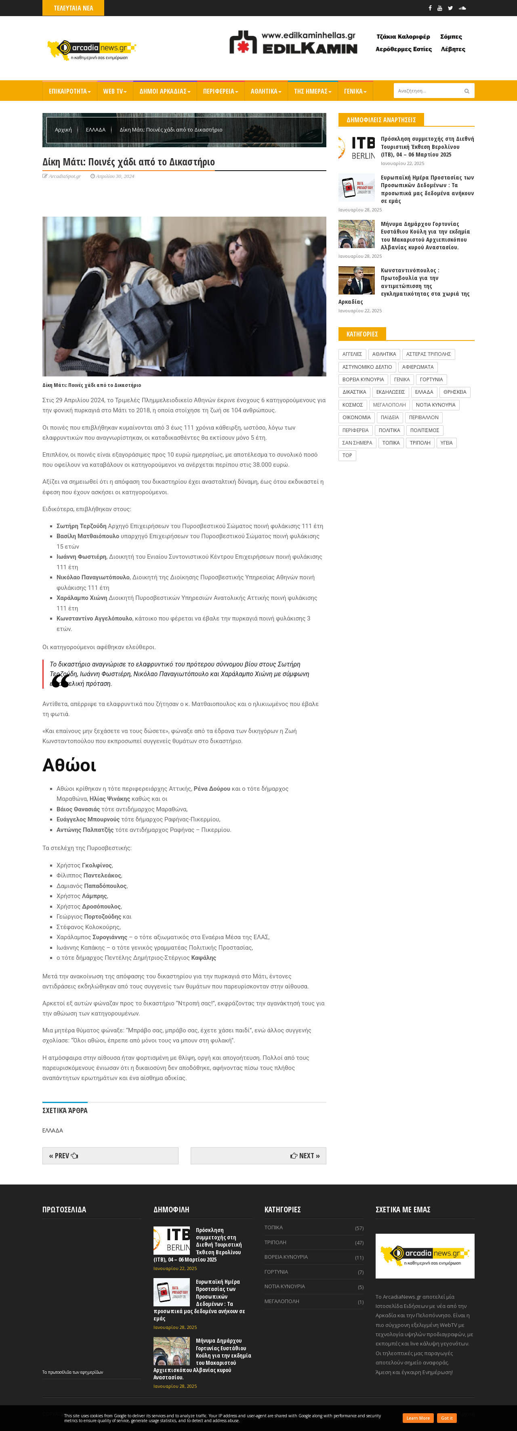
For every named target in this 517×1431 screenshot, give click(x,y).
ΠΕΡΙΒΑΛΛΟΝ (424, 417)
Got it (447, 1418)
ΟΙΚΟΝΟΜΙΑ (357, 417)
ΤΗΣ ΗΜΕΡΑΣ (313, 91)
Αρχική (64, 129)
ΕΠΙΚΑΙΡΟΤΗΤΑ (70, 91)
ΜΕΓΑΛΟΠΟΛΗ (389, 404)
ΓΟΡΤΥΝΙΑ (431, 379)
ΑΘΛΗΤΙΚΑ (266, 91)
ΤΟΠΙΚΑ (391, 442)
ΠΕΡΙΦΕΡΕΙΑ (220, 91)
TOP (347, 455)
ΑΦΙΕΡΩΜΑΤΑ (418, 366)
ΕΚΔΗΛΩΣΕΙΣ (390, 392)
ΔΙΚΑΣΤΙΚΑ (354, 392)
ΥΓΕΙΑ (447, 442)
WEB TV (115, 91)
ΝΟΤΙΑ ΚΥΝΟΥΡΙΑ (436, 404)
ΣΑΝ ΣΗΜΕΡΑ (357, 442)
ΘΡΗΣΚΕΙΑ (455, 392)
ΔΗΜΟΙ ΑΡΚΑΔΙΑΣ (165, 91)
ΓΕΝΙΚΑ (355, 91)
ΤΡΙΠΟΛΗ (420, 442)
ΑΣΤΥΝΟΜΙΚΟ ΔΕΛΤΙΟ (367, 366)
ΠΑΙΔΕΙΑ (390, 417)
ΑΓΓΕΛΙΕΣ (352, 354)
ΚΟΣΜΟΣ (353, 404)
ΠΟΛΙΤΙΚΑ (389, 430)
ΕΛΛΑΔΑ (96, 129)
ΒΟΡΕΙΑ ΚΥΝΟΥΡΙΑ (363, 379)
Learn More (418, 1418)
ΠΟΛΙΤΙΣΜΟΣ (424, 430)
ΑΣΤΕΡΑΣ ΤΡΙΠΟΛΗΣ (428, 354)
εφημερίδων (91, 1372)
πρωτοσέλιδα (60, 1372)
